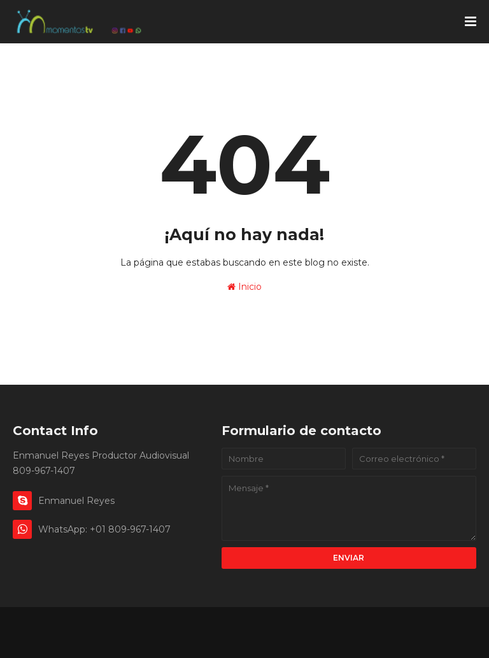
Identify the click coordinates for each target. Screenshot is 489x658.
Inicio (244, 286)
